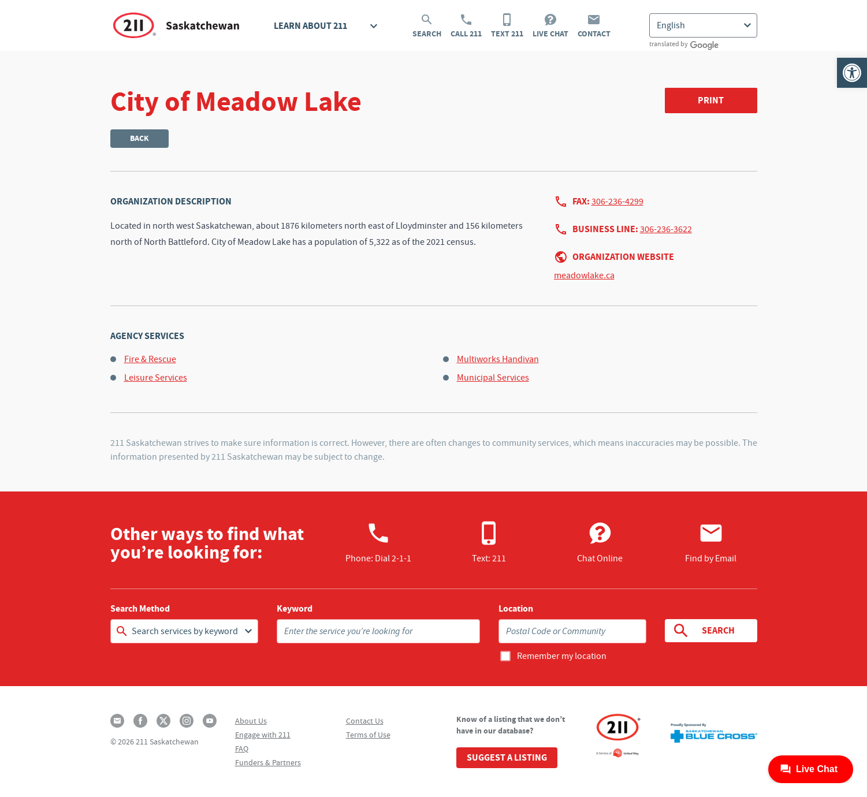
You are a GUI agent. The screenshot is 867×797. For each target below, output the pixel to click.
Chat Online (600, 542)
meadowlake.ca (584, 275)
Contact (594, 26)
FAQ (241, 748)
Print (711, 100)
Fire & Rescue (150, 359)
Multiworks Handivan (498, 359)
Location (515, 608)
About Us (251, 721)
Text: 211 (489, 542)
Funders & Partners (268, 762)
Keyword (294, 608)
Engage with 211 (263, 734)
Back (139, 138)
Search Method (140, 608)
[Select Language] (703, 25)
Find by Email (710, 542)
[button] (852, 73)
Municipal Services (493, 377)
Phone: (378, 542)
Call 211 (466, 26)
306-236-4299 (617, 201)
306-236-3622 (666, 229)
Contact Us (365, 721)
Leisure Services (155, 377)
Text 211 (507, 26)
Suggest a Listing (507, 757)
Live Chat (550, 26)
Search (426, 26)
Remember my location (561, 656)
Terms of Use (368, 734)
